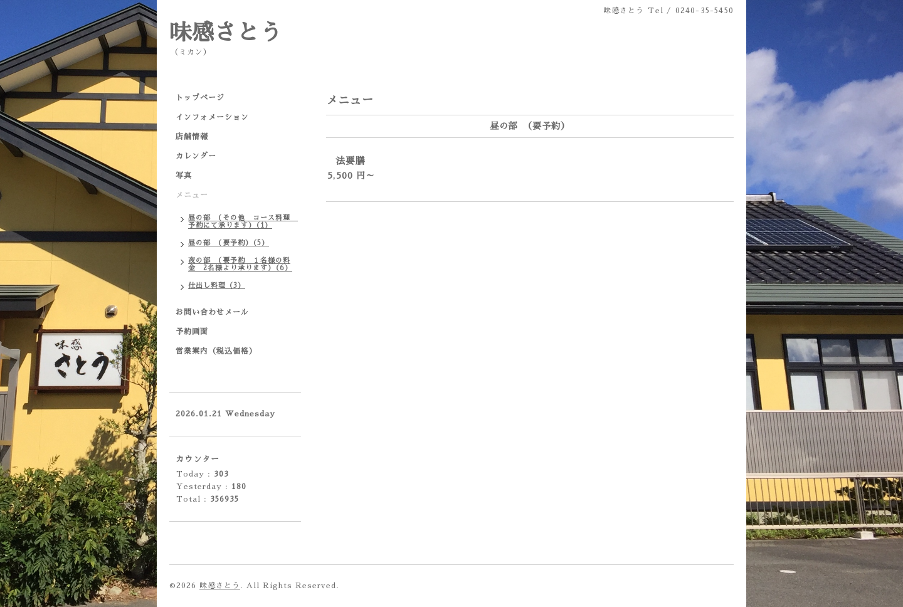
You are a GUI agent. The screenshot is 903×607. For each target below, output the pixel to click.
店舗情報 (192, 136)
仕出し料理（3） (216, 285)
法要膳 (350, 161)
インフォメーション (212, 117)
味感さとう (225, 33)
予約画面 (192, 331)
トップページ (200, 98)
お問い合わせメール (212, 312)
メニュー (192, 195)
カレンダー (196, 156)
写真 (184, 175)
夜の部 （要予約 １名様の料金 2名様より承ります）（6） (240, 264)
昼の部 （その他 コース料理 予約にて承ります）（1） (243, 221)
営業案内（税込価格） (216, 351)
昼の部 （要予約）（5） (228, 243)
